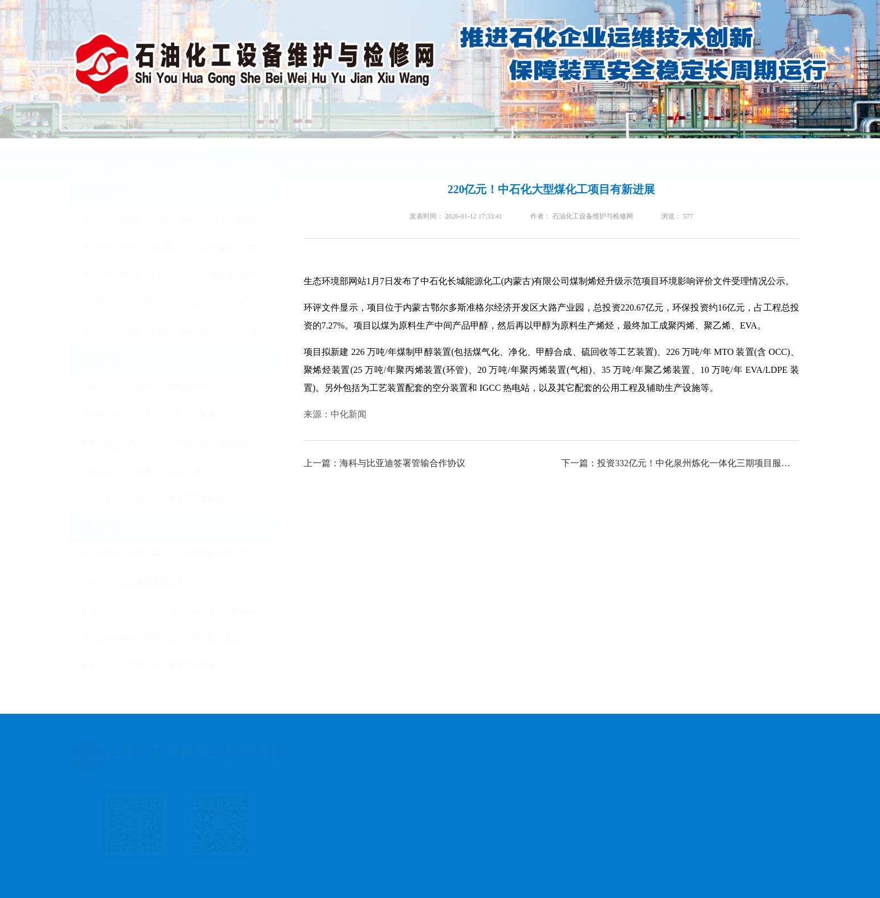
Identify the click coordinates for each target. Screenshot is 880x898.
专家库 (529, 153)
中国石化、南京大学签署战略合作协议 (158, 386)
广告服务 (581, 764)
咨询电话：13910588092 (427, 824)
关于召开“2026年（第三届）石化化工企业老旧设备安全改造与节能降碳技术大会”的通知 (189, 247)
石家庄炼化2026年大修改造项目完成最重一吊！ (173, 499)
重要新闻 (171, 153)
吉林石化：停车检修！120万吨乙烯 (152, 471)
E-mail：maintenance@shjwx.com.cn (741, 824)
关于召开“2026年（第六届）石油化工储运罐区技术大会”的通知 (189, 275)
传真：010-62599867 (626, 824)
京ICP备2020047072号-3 (634, 846)
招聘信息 (410, 153)
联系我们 (709, 153)
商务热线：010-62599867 (530, 824)
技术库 (649, 153)
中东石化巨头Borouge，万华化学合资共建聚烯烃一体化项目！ (189, 443)
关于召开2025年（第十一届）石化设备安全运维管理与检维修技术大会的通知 (189, 303)
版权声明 (461, 764)
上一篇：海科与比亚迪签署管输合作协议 (385, 463)
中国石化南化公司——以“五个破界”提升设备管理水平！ (189, 610)
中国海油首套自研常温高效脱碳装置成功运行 (170, 415)
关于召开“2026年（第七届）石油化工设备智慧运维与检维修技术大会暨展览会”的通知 (189, 219)
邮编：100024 (551, 846)
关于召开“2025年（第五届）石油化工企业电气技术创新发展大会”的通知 (189, 331)
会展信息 (470, 153)
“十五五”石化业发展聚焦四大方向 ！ (155, 582)
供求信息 (350, 153)
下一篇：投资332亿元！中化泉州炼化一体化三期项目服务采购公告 (681, 463)
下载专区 (769, 153)
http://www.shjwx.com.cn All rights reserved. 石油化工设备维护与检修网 (517, 802)
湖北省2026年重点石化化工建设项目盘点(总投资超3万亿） (189, 638)
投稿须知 (521, 764)
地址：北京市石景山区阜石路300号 (448, 846)
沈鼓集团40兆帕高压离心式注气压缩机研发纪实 (173, 554)
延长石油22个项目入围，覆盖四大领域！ (162, 666)
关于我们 (401, 764)
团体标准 (590, 153)
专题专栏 (290, 153)
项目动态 (230, 153)
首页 (111, 153)
